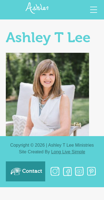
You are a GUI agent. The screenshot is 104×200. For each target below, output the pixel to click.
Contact (26, 171)
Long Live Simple (68, 151)
